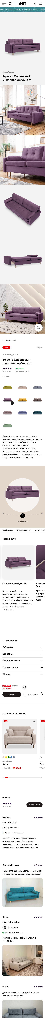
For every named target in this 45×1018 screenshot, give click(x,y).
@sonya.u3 (10, 927)
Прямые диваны (10, 340)
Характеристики (23, 531)
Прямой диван (7, 761)
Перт (42, 764)
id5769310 (9, 822)
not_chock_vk (11, 922)
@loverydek (10, 828)
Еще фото (38, 327)
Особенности (7, 531)
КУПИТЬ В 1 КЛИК (33, 694)
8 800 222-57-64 (34, 3)
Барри (5, 764)
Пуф (41, 761)
